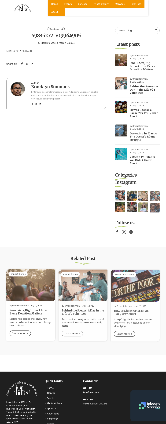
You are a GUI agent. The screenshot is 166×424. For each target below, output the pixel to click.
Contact (136, 4)
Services (82, 4)
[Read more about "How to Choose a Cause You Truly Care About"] (121, 108)
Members (120, 4)
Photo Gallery (101, 4)
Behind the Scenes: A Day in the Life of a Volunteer (144, 90)
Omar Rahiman (140, 56)
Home (54, 4)
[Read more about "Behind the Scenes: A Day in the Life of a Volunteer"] (121, 84)
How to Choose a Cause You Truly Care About (144, 114)
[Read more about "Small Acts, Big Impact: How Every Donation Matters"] (121, 61)
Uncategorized (56, 29)
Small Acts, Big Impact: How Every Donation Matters (142, 67)
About (56, 12)
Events (68, 4)
